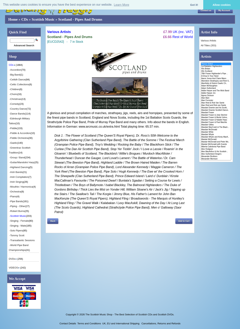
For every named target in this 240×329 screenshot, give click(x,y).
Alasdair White (216, 132)
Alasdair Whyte (216, 134)
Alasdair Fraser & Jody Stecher (216, 115)
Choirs (13, 94)
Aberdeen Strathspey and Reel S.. (216, 81)
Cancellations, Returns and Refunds (161, 323)
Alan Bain (216, 98)
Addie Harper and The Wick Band (216, 91)
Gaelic (13, 142)
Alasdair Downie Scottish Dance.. (216, 110)
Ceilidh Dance (18, 79)
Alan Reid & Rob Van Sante (216, 103)
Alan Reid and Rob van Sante (216, 105)
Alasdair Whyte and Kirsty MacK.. (216, 137)
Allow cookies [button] (222, 4)
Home (13, 19)
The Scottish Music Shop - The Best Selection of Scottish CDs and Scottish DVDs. (129, 314)
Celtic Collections (19, 84)
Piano (13, 196)
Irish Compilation (19, 177)
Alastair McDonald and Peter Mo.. (216, 142)
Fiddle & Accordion (20, 133)
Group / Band (17, 157)
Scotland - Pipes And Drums (80, 19)
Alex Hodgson (216, 149)
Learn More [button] (121, 4)
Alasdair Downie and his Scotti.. (216, 108)
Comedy (14, 103)
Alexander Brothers (216, 156)
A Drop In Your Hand (216, 76)
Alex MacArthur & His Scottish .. (216, 151)
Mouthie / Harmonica (21, 186)
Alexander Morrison (216, 159)
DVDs (13, 258)
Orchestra (15, 191)
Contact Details (67, 323)
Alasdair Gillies (216, 125)
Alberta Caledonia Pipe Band (216, 147)
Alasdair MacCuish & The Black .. (216, 127)
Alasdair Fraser (216, 112)
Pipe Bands (16, 201)
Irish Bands (16, 172)
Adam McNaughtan (216, 86)
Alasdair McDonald (216, 130)
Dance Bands (17, 113)
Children (14, 89)
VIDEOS (14, 267)
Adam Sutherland (216, 88)
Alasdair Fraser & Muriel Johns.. (216, 117)
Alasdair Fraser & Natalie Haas (216, 120)
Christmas (15, 99)
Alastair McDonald (216, 139)
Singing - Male (18, 225)
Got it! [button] (194, 4)
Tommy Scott (17, 235)
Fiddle (13, 128)
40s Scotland (216, 71)
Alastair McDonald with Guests (216, 144)
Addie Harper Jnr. (216, 93)
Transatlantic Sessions (22, 240)
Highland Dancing (20, 167)
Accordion (15, 69)
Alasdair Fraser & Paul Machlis (216, 122)
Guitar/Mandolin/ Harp (22, 162)
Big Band (15, 74)
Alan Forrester (216, 100)
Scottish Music (43, 19)
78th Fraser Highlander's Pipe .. (216, 74)
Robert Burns (17, 211)
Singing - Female (19, 220)
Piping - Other (17, 206)
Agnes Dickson (216, 95)
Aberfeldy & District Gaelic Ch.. (216, 83)
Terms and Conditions (89, 323)
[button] (205, 10)
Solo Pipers (16, 230)
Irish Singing (17, 181)
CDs (24, 19)
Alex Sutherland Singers (216, 154)
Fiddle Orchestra (19, 138)
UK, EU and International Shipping (121, 323)
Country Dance (18, 108)
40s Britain (216, 69)
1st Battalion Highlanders (216, 66)
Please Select (216, 64)
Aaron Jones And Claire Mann (216, 78)
